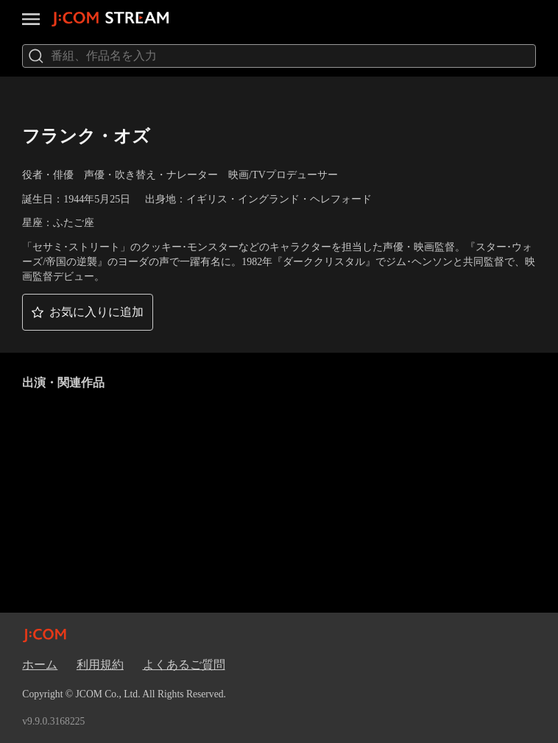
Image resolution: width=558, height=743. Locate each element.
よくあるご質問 (184, 664)
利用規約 (100, 664)
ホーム (39, 664)
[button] (87, 312)
